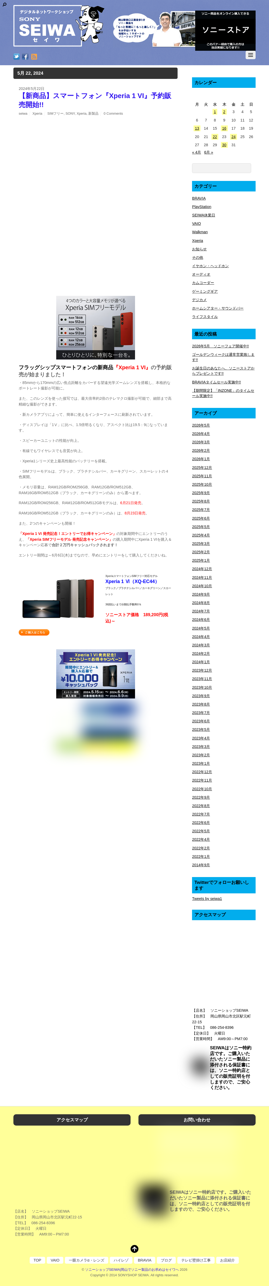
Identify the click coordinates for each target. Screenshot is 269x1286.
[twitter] (16, 57)
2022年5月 (201, 831)
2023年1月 (201, 763)
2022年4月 (201, 839)
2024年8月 (201, 603)
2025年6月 (201, 518)
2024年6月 (201, 619)
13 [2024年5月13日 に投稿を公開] (197, 128)
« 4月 (196, 152)
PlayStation (201, 207)
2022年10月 (202, 789)
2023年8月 (201, 704)
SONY (70, 113)
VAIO (196, 223)
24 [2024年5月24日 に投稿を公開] (233, 137)
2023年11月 (202, 679)
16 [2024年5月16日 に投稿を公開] (224, 128)
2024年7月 (201, 611)
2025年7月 (201, 510)
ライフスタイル (205, 317)
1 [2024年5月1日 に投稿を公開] (215, 112)
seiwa (23, 113)
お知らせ (199, 249)
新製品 (93, 113)
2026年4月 (201, 434)
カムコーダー (203, 283)
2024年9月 (201, 594)
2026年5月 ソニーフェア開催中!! (220, 346)
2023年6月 (201, 721)
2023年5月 (201, 729)
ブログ (166, 1260)
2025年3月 (201, 543)
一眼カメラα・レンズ (86, 1260)
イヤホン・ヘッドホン (210, 266)
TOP (37, 1260)
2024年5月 (201, 628)
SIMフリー (55, 113)
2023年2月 (201, 755)
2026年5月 (201, 425)
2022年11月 (202, 780)
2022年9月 (201, 797)
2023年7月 (201, 713)
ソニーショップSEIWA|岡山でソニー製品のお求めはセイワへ (132, 1270)
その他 (197, 257)
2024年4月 (201, 637)
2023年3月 (201, 747)
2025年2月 (201, 552)
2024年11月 (202, 577)
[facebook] (25, 57)
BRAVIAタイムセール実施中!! (216, 382)
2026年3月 (201, 442)
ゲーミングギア (205, 291)
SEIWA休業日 (203, 215)
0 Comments (113, 113)
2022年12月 (202, 772)
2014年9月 (201, 865)
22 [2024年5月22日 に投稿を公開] (215, 137)
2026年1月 (201, 459)
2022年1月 (201, 856)
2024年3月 (201, 645)
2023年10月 (202, 687)
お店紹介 (227, 1260)
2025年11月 (202, 476)
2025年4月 (201, 535)
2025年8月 (201, 501)
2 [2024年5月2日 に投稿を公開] (224, 112)
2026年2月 (201, 450)
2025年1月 (201, 560)
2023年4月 (201, 738)
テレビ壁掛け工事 (196, 1260)
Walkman (200, 232)
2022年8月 (201, 806)
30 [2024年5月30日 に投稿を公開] (224, 145)
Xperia (37, 113)
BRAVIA (199, 198)
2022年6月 (201, 823)
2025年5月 (201, 527)
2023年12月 (202, 670)
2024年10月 (202, 586)
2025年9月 (201, 493)
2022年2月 (201, 848)
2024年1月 (201, 662)
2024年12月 (202, 569)
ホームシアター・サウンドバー (218, 308)
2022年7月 (201, 814)
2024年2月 (201, 653)
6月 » (208, 152)
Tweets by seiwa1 (207, 899)
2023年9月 (201, 696)
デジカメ (199, 300)
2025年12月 (202, 467)
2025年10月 (202, 484)
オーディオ (201, 274)
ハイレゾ (121, 1260)
